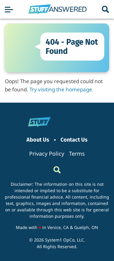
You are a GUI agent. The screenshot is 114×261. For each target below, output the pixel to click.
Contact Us (74, 140)
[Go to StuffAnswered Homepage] (57, 9)
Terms (77, 153)
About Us (37, 140)
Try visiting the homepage (60, 89)
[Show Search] (105, 9)
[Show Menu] (9, 9)
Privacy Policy (46, 153)
